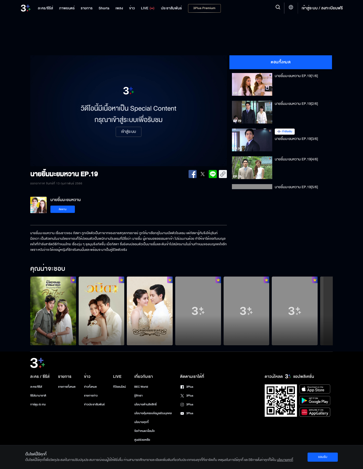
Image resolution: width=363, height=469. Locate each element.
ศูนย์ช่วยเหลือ (142, 439)
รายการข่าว (91, 395)
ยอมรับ (322, 456)
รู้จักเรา (138, 395)
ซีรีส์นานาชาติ (38, 395)
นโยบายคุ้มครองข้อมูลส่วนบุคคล (153, 413)
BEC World (141, 386)
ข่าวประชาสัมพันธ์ (94, 404)
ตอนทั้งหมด (281, 62)
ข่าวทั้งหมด (90, 386)
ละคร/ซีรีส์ (36, 386)
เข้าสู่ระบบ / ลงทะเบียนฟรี (322, 8)
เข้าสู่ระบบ (128, 132)
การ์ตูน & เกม (38, 404)
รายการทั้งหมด (66, 386)
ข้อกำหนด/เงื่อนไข (144, 431)
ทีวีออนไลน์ (119, 386)
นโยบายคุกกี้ (141, 422)
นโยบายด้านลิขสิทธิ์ (145, 404)
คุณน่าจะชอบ (47, 269)
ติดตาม (63, 209)
